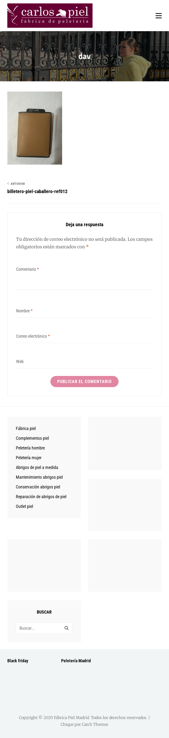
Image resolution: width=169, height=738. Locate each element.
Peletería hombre (30, 447)
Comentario (27, 269)
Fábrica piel (26, 428)
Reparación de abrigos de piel (41, 496)
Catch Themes (95, 724)
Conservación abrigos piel (38, 486)
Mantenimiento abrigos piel (39, 477)
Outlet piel (24, 506)
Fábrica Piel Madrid (71, 717)
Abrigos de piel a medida (37, 467)
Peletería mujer (28, 457)
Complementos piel (32, 438)
